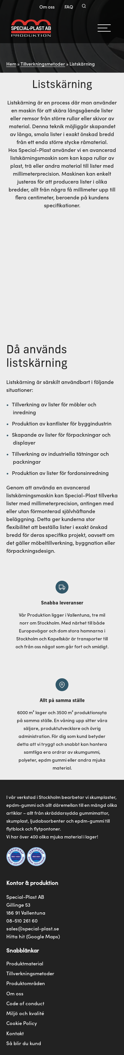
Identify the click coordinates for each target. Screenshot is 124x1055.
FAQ (68, 6)
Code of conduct (25, 1003)
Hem (11, 63)
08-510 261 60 (22, 920)
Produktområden (25, 983)
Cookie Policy (21, 1023)
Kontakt (15, 1033)
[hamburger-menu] (104, 28)
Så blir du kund (23, 1043)
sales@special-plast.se (32, 928)
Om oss (47, 6)
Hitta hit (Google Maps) (33, 936)
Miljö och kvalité (25, 1013)
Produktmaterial (24, 963)
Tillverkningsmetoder (43, 63)
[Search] (84, 6)
